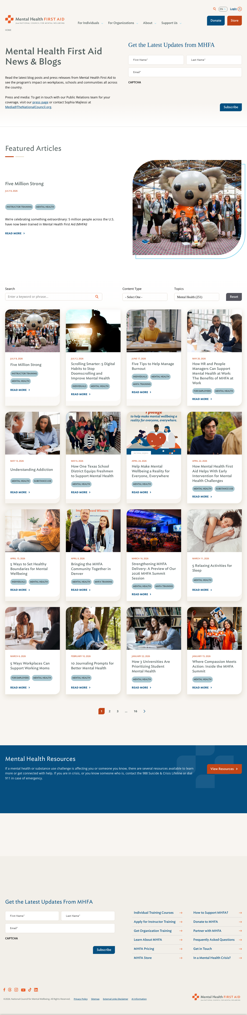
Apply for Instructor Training (154, 922)
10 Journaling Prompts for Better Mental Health (92, 666)
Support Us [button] (169, 23)
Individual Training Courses (154, 913)
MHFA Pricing (144, 949)
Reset (234, 297)
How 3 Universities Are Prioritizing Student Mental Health (151, 666)
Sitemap (95, 998)
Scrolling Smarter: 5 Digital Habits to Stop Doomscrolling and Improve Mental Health (93, 371)
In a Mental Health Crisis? (212, 958)
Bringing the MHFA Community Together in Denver (91, 569)
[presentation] (154, 93)
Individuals (79, 386)
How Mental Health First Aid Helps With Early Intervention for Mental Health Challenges (212, 473)
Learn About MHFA (148, 940)
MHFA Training (142, 384)
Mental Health (21, 381)
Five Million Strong (25, 364)
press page (40, 102)
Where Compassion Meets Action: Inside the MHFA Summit (214, 666)
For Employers (202, 391)
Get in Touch (202, 949)
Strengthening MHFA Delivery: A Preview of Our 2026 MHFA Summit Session (154, 571)
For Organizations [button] (121, 23)
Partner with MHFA (207, 931)
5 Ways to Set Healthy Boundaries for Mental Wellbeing (29, 569)
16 (135, 711)
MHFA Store (143, 958)
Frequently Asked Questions (214, 940)
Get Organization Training (153, 931)
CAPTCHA (134, 82)
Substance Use (42, 481)
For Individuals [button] (88, 23)
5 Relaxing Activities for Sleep (212, 568)
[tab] (9, 156)
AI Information (139, 998)
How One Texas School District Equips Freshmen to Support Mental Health (92, 471)
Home (8, 30)
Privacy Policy (81, 998)
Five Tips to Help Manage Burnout (153, 366)
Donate (215, 20)
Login (233, 9)
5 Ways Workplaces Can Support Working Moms (30, 666)
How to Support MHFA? (210, 913)
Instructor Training (24, 373)
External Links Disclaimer (115, 998)
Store (234, 20)
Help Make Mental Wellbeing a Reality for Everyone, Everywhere (151, 471)
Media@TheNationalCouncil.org (28, 107)
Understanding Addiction (31, 469)
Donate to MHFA (205, 922)
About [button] (148, 23)
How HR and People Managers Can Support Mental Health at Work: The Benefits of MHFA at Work (212, 373)
